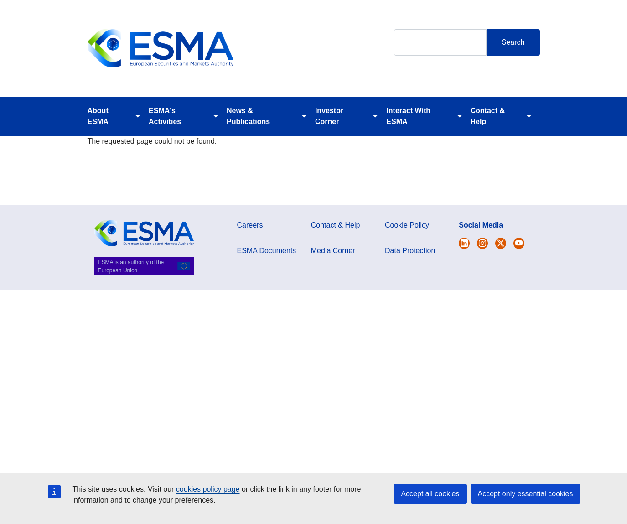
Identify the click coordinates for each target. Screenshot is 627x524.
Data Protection (410, 250)
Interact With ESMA (408, 116)
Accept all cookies (430, 494)
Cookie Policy (407, 225)
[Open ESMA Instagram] (482, 243)
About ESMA (98, 116)
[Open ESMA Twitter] (464, 243)
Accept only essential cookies (525, 494)
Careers (250, 225)
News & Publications (248, 116)
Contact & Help (488, 116)
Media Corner (333, 250)
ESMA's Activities (165, 116)
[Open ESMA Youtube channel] (518, 243)
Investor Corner (329, 116)
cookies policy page (208, 489)
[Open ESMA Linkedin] (500, 243)
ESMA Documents (266, 250)
